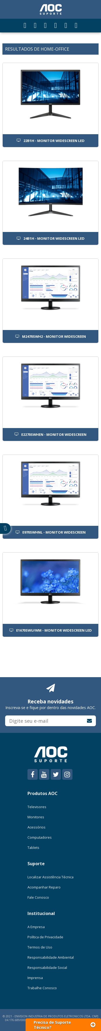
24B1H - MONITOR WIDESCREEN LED (51, 238)
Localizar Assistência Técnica (50, 877)
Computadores (39, 837)
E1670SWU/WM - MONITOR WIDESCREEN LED (50, 630)
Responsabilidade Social (47, 967)
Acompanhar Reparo (44, 887)
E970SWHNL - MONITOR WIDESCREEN (51, 532)
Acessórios (36, 827)
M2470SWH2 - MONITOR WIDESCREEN (50, 336)
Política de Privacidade (45, 937)
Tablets (33, 847)
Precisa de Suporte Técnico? (65, 1025)
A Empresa (36, 926)
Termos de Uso (39, 947)
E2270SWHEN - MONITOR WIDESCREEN (50, 434)
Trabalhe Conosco (42, 987)
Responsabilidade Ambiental (50, 957)
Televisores (36, 806)
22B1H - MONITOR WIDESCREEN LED (51, 140)
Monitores (35, 817)
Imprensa (35, 977)
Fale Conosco (38, 897)
